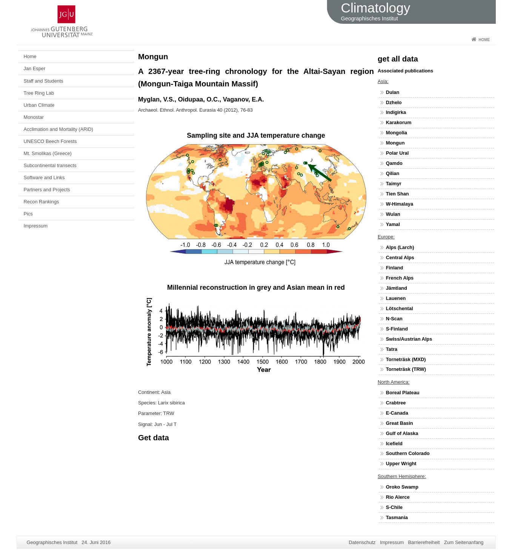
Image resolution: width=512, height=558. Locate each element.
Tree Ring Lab (39, 93)
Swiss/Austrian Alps (409, 339)
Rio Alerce (398, 497)
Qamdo (394, 163)
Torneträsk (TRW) (406, 369)
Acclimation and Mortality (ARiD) (58, 129)
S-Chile (394, 507)
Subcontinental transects (50, 165)
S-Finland (397, 329)
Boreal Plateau (403, 392)
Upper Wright (401, 463)
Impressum (36, 226)
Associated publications (405, 71)
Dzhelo (394, 102)
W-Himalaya (399, 204)
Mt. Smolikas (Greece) (48, 153)
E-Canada (397, 413)
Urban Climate (39, 105)
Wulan (393, 214)
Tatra (391, 349)
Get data (153, 437)
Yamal (393, 224)
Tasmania (397, 517)
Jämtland (396, 288)
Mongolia (396, 132)
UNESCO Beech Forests (50, 141)
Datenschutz (362, 542)
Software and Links (44, 177)
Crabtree (396, 403)
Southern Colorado (408, 453)
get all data (398, 58)
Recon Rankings (41, 201)
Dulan (393, 92)
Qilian (393, 173)
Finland (394, 268)
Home (484, 40)
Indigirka (396, 112)
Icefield (394, 443)
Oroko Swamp (402, 487)
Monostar (34, 117)
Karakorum (399, 122)
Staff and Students (43, 81)
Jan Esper (35, 68)
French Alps (400, 278)
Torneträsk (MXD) (406, 359)
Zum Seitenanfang (464, 542)
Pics (28, 214)
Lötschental (399, 308)
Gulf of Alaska (402, 433)
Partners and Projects (47, 189)
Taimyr (393, 183)
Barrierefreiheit (424, 542)
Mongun (395, 143)
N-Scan (394, 318)
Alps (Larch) (400, 247)
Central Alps (400, 257)
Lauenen (396, 298)
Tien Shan (397, 194)
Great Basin (399, 423)
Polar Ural (397, 153)
